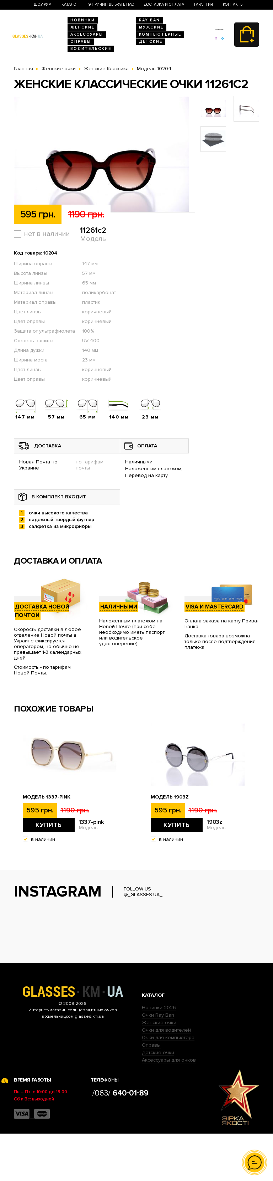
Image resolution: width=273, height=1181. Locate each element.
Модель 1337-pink (46, 797)
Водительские (90, 48)
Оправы (80, 41)
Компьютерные (160, 34)
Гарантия (203, 4)
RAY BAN (149, 20)
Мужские (151, 27)
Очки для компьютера (168, 1085)
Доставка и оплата (164, 4)
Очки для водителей (166, 1077)
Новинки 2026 (159, 1055)
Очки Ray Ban (158, 1062)
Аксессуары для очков (169, 1107)
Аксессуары (86, 34)
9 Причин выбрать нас (111, 4)
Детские (150, 41)
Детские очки (158, 1100)
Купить (49, 825)
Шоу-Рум (43, 4)
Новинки (82, 20)
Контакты (233, 4)
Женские (82, 27)
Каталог (70, 4)
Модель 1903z (170, 797)
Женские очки (159, 1070)
